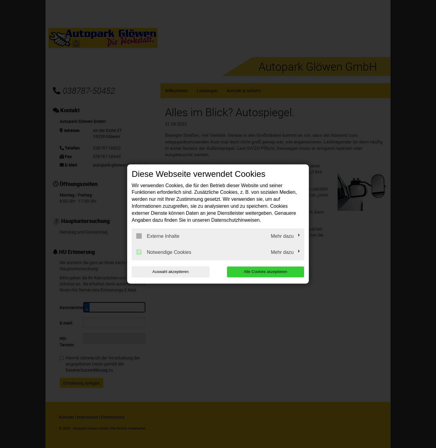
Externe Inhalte (158, 236)
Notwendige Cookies (163, 252)
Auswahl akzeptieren (170, 271)
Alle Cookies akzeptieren (265, 271)
